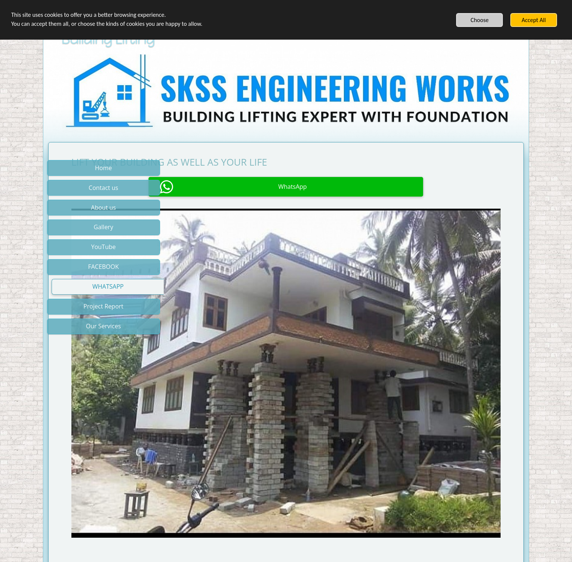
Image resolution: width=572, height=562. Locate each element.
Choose (480, 20)
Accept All (534, 20)
